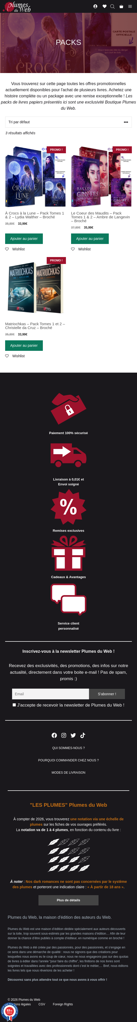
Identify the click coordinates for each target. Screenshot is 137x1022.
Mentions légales (19, 1004)
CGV (41, 1004)
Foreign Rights (63, 1004)
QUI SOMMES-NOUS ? (68, 748)
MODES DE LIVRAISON (68, 772)
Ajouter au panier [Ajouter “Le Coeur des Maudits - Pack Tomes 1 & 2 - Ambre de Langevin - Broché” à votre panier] (90, 239)
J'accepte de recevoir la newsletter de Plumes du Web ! (68, 705)
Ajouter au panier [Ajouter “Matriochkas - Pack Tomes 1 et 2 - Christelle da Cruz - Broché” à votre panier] (24, 345)
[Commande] (68, 122)
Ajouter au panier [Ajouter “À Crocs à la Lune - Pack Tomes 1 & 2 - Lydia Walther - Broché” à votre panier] (24, 239)
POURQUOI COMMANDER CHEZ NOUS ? (68, 760)
